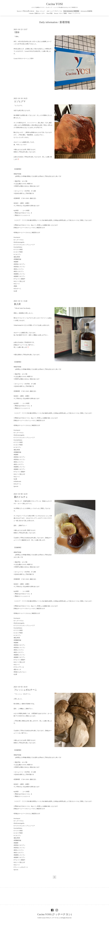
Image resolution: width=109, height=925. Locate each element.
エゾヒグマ (20, 101)
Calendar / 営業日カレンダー (37, 13)
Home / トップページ (74, 13)
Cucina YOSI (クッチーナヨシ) (54, 914)
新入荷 (17, 304)
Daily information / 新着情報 (71, 11)
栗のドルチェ (21, 497)
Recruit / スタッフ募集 (60, 13)
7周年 (17, 32)
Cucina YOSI (54, 4)
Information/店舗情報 (86, 11)
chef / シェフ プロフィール (54, 11)
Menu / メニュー (40, 11)
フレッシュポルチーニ (25, 690)
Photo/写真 (49, 13)
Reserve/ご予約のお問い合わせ (25, 11)
